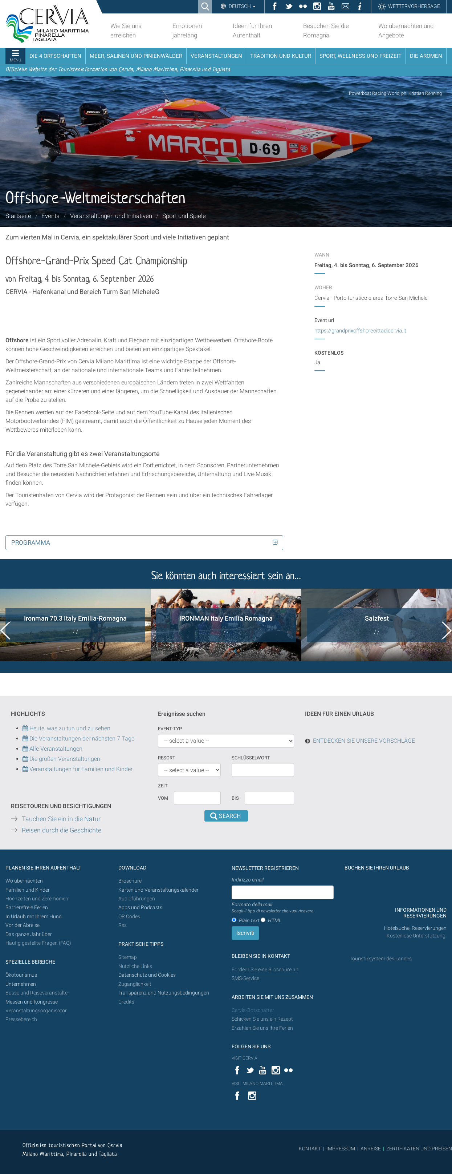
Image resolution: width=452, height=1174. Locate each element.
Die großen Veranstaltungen (64, 758)
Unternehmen (20, 984)
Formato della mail (273, 908)
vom (163, 798)
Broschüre (130, 881)
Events (50, 215)
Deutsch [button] (242, 6)
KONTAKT (310, 1148)
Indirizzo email (248, 880)
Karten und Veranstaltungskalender (158, 890)
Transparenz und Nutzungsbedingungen (163, 993)
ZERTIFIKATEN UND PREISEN (419, 1148)
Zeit (163, 785)
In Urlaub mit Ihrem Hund (33, 916)
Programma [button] (30, 542)
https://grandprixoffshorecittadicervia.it (360, 330)
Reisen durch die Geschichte (61, 830)
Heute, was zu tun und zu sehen (66, 728)
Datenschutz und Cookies (147, 975)
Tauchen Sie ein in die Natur (61, 819)
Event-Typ (170, 728)
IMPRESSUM (340, 1148)
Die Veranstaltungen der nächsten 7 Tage (78, 738)
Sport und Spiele (184, 215)
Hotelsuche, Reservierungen (415, 928)
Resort (166, 758)
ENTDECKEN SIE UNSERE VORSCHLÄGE (364, 740)
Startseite (18, 215)
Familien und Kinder (27, 890)
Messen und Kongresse (31, 1002)
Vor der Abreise (22, 925)
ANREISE (371, 1148)
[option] (75, 625)
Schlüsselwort (251, 758)
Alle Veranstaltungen (52, 748)
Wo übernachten (24, 881)
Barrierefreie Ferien (27, 907)
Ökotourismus (21, 975)
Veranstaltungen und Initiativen (111, 215)
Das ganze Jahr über (28, 934)
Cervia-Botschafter (253, 1010)
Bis (235, 798)
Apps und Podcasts (140, 907)
